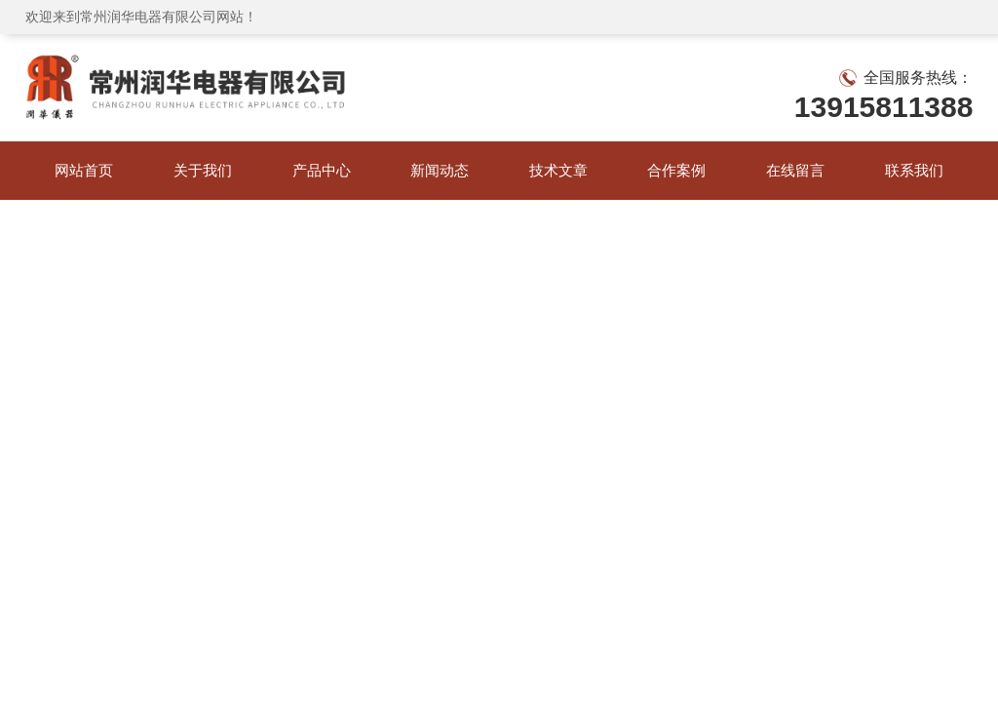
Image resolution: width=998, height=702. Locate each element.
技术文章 (558, 170)
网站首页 (84, 170)
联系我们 (914, 170)
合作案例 (676, 170)
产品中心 (321, 170)
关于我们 (202, 170)
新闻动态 (439, 170)
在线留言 (795, 170)
